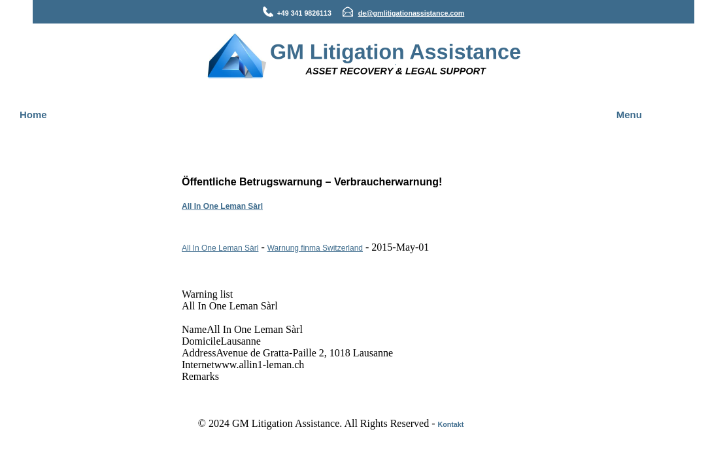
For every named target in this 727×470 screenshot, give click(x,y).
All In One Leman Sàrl (222, 206)
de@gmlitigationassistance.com (411, 13)
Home (33, 114)
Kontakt (451, 424)
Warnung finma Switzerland (315, 248)
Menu (629, 114)
